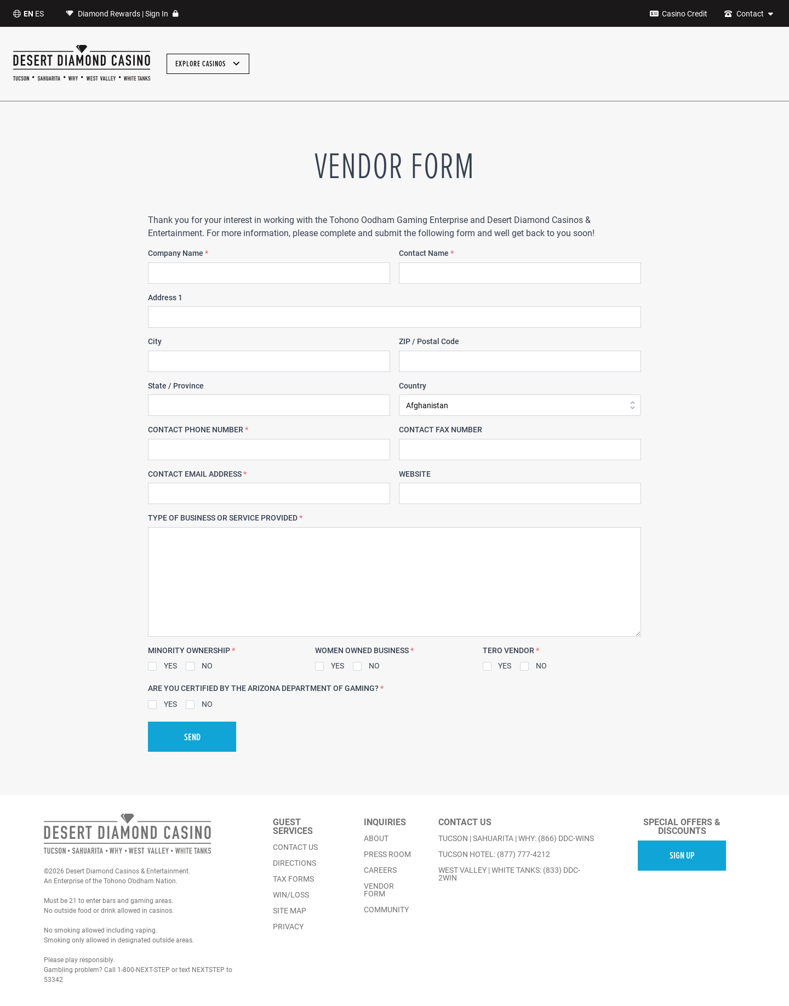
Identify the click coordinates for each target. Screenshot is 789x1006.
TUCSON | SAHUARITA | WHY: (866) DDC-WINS (516, 838)
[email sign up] (682, 855)
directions (294, 863)
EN (28, 13)
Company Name (178, 253)
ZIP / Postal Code (429, 341)
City (155, 341)
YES (170, 665)
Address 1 (165, 297)
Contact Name (426, 253)
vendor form (379, 890)
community (386, 909)
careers (380, 870)
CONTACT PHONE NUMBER (198, 430)
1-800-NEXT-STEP (143, 969)
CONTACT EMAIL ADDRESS (197, 474)
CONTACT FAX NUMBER (440, 430)
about (376, 838)
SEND (192, 737)
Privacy (288, 926)
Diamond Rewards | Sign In (122, 14)
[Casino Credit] (678, 14)
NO (207, 665)
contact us (295, 847)
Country (412, 386)
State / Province (176, 386)
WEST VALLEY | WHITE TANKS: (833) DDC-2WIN (509, 874)
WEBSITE (415, 474)
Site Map (289, 910)
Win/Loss (291, 895)
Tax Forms (293, 879)
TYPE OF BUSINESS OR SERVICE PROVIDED (225, 518)
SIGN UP (682, 855)
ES (39, 13)
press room (387, 854)
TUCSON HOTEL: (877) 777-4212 (494, 854)
